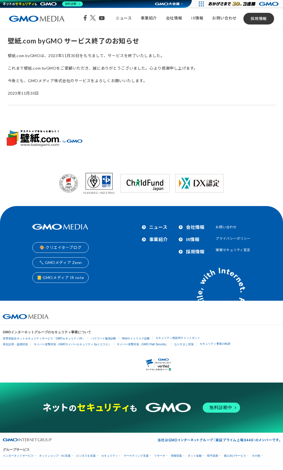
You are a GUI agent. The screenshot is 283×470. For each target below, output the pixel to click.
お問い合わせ (224, 18)
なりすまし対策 (184, 344)
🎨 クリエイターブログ (60, 247)
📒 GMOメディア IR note (60, 277)
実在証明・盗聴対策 (15, 344)
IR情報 (197, 18)
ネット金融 (195, 455)
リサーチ (159, 455)
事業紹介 (149, 18)
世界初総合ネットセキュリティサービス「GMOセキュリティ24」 (44, 338)
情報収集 (176, 455)
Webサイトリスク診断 (136, 338)
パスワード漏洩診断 (103, 338)
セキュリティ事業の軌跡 (215, 343)
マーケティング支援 (136, 455)
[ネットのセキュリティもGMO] (42, 4)
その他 (256, 455)
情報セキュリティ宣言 (233, 250)
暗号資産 (212, 455)
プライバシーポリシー (233, 238)
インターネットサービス (18, 455)
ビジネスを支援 (86, 455)
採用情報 (259, 18)
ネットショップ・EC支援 (55, 455)
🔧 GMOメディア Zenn (60, 262)
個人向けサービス (235, 455)
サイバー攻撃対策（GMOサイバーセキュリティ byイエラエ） (72, 344)
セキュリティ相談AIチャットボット (178, 337)
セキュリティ (109, 455)
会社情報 (174, 18)
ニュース (124, 18)
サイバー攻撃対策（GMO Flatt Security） (142, 344)
